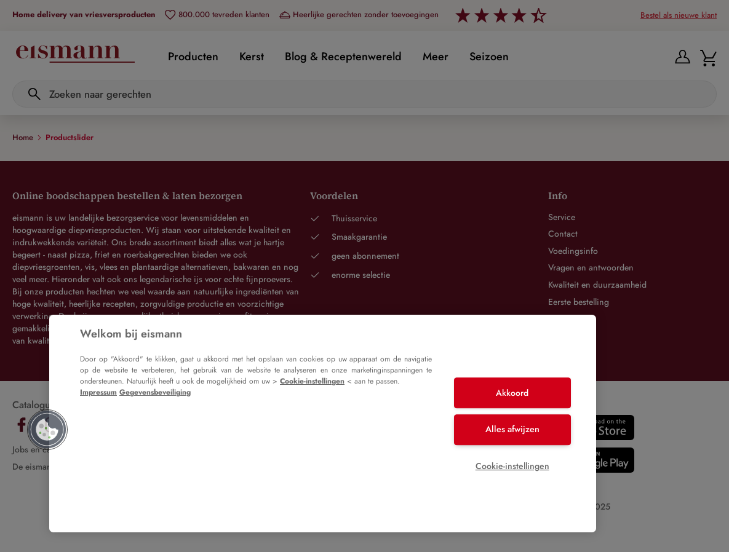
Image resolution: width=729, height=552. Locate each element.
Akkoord (512, 393)
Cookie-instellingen (312, 381)
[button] (47, 429)
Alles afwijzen (512, 429)
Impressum (98, 392)
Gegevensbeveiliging (155, 392)
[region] (322, 423)
